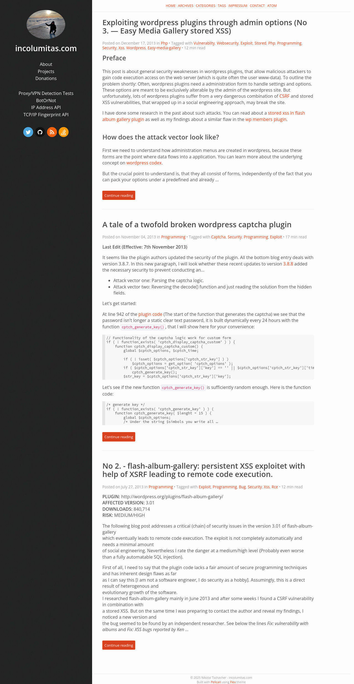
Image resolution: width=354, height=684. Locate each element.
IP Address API (46, 107)
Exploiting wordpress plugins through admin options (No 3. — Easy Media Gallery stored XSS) (204, 26)
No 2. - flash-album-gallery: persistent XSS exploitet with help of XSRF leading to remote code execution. (203, 470)
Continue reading (119, 195)
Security (109, 47)
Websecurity (228, 43)
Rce (275, 486)
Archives (185, 5)
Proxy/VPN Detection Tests (46, 93)
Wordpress (136, 47)
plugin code (150, 314)
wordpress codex (144, 163)
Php (164, 43)
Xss (121, 47)
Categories (205, 5)
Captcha (218, 236)
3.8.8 (288, 264)
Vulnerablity (204, 43)
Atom (272, 5)
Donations (46, 78)
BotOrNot (46, 100)
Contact (257, 5)
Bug (242, 486)
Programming (289, 43)
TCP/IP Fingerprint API (46, 115)
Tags (222, 5)
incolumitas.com (46, 48)
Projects (46, 71)
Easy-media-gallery (164, 47)
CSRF (284, 96)
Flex (233, 682)
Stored (260, 43)
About (46, 64)
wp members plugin (265, 119)
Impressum (237, 5)
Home (171, 5)
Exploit (247, 43)
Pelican (216, 682)
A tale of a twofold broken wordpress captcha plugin (196, 224)
